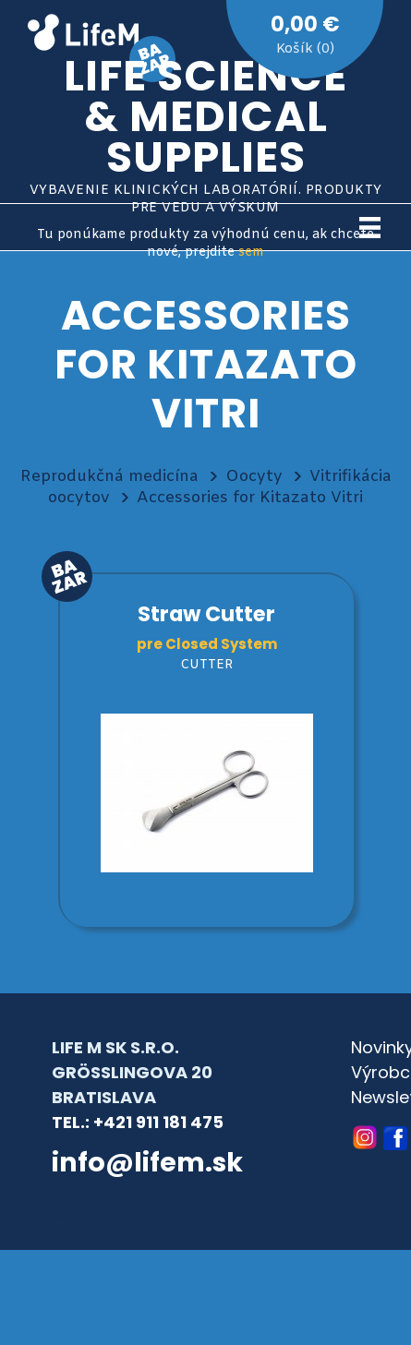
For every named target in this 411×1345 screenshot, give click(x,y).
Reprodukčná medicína (109, 476)
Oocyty (254, 476)
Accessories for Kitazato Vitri (250, 498)
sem (251, 252)
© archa (83, 1213)
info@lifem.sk (147, 1162)
